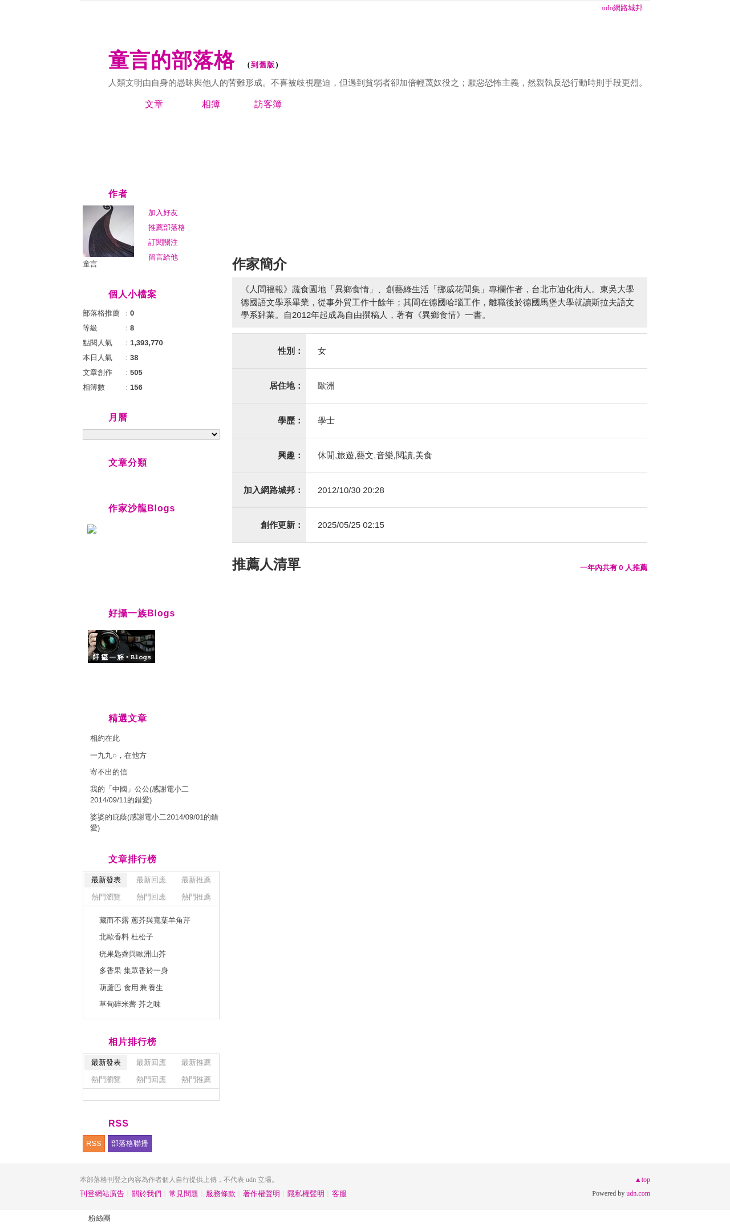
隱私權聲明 (306, 1193)
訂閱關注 (163, 242)
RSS (94, 1143)
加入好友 (163, 212)
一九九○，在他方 (118, 755)
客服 (339, 1193)
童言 (90, 264)
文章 (154, 104)
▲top (642, 1180)
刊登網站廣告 (102, 1193)
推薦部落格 (166, 227)
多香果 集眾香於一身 (133, 970)
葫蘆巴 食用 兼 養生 (131, 987)
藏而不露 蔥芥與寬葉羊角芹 (144, 920)
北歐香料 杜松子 (126, 937)
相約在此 (105, 738)
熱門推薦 (196, 897)
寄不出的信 (108, 772)
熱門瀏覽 (106, 897)
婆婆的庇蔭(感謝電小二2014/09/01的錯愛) (154, 823)
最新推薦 (196, 879)
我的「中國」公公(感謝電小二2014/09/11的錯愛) (139, 795)
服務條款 (221, 1193)
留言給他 (163, 257)
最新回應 (151, 879)
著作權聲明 (261, 1193)
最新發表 (106, 879)
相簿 (211, 104)
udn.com (638, 1193)
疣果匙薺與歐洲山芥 (132, 954)
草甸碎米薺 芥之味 (130, 1004)
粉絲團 (99, 1218)
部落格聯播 (129, 1143)
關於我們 (146, 1193)
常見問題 (183, 1193)
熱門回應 (151, 897)
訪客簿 (268, 104)
